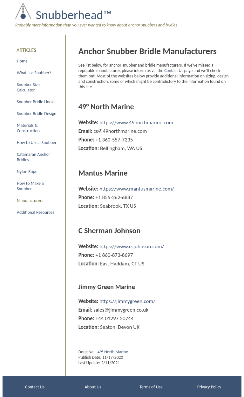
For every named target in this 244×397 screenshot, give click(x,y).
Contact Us (173, 70)
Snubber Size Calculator (28, 87)
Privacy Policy (209, 387)
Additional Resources (35, 212)
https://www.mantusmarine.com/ (136, 188)
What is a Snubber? (34, 73)
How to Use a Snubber (37, 142)
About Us (93, 387)
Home (22, 61)
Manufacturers (30, 200)
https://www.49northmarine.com (136, 122)
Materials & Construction (28, 128)
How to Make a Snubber (30, 186)
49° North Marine (113, 352)
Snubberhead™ (74, 14)
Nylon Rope (27, 171)
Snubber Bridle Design (36, 113)
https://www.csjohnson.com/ (131, 246)
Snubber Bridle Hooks (36, 102)
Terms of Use (151, 387)
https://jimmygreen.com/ (127, 301)
